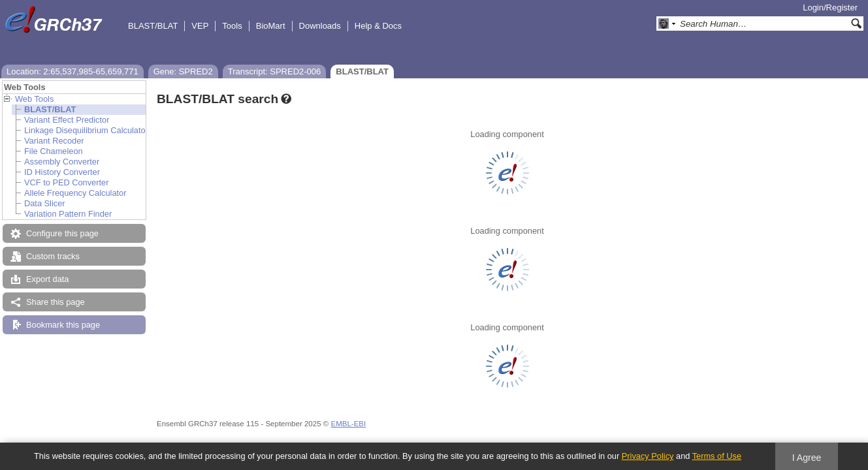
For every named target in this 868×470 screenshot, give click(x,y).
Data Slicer (44, 203)
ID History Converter (62, 172)
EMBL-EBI (348, 424)
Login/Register (830, 7)
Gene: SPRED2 (183, 71)
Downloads (320, 26)
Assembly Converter (61, 161)
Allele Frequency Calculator (75, 193)
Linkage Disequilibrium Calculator (86, 130)
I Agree (807, 457)
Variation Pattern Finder (68, 214)
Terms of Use (716, 456)
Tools (232, 26)
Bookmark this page (63, 325)
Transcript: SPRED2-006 (274, 71)
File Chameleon (53, 151)
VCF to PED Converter (66, 182)
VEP (199, 26)
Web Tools (34, 99)
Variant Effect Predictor (66, 120)
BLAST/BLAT (153, 26)
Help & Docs (378, 26)
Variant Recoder (54, 141)
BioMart (270, 26)
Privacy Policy (648, 456)
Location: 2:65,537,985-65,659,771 (72, 71)
